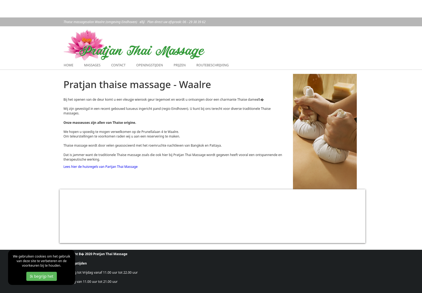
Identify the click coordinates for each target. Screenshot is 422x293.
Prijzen (180, 65)
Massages (92, 65)
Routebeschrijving (212, 65)
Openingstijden (149, 65)
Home (69, 65)
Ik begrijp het (41, 276)
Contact (118, 65)
